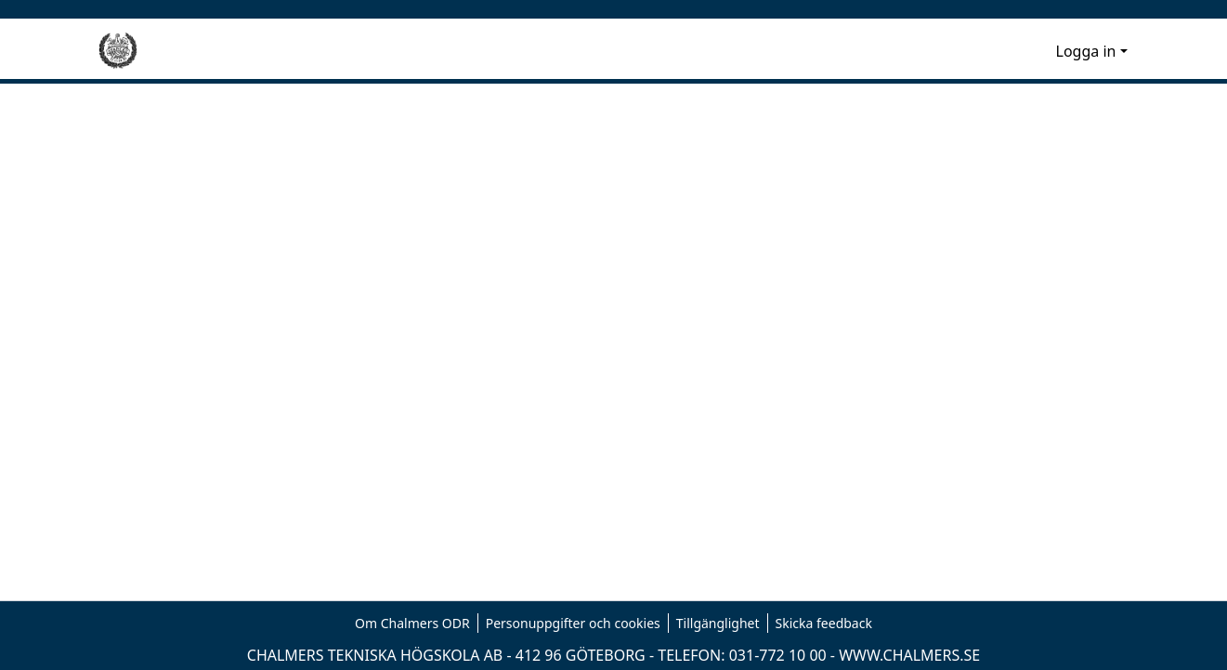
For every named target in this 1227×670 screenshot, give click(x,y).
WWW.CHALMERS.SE (909, 655)
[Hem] (117, 51)
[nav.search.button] (1012, 51)
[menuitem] (1039, 51)
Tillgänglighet (718, 623)
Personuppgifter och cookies (573, 623)
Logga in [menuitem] (1086, 51)
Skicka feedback (824, 623)
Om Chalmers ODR (412, 623)
